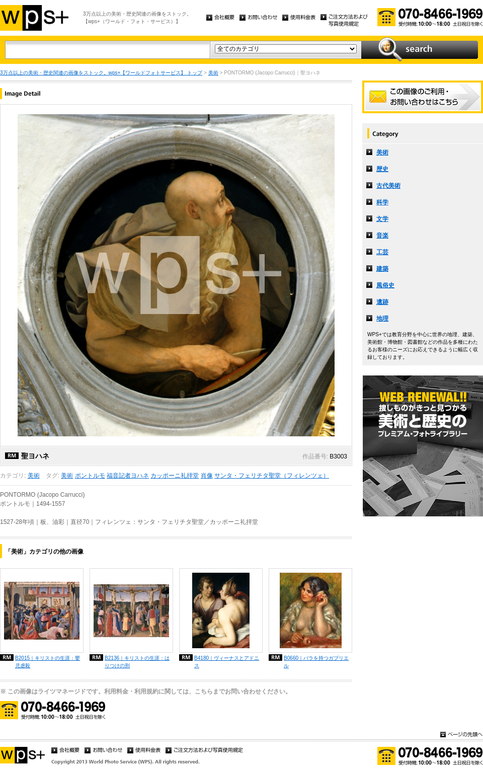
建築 (382, 268)
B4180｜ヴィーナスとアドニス (226, 661)
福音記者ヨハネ (128, 475)
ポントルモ (90, 475)
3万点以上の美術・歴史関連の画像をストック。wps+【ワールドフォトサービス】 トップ (101, 72)
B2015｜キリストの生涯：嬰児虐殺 (47, 661)
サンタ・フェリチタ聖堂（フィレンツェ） (271, 475)
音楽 (382, 235)
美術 (213, 72)
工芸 (382, 252)
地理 (382, 318)
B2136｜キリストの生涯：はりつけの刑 (137, 661)
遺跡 (382, 301)
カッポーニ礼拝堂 (174, 475)
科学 (382, 202)
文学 (382, 218)
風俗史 (385, 285)
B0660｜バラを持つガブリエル (316, 661)
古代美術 (388, 185)
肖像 (207, 475)
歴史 (382, 169)
